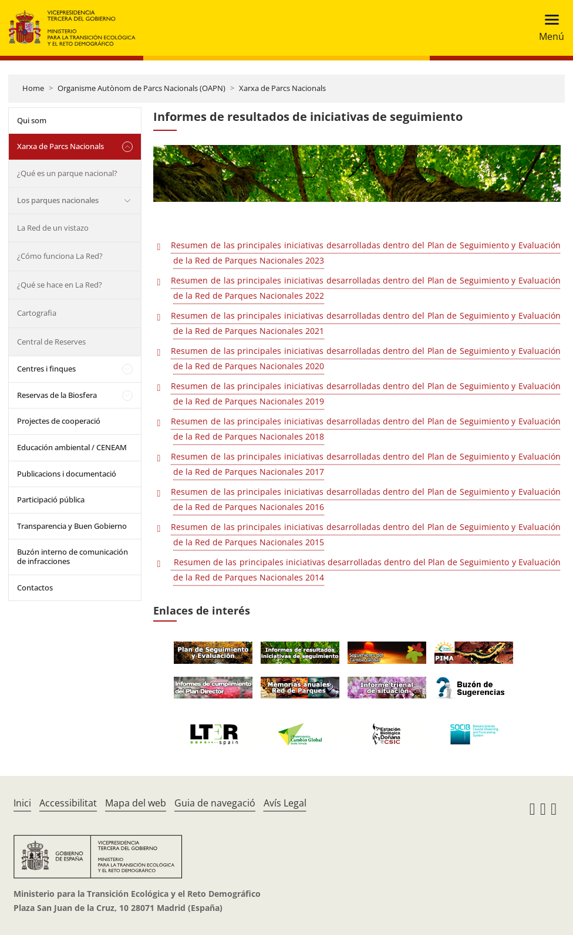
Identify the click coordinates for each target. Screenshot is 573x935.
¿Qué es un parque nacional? (67, 173)
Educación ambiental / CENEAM (72, 447)
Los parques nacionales (58, 200)
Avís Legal (285, 802)
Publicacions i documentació (66, 473)
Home (33, 88)
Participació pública (51, 499)
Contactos (35, 587)
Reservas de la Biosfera (57, 395)
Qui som (31, 120)
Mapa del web (135, 802)
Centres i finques (46, 368)
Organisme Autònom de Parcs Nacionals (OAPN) (141, 88)
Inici (22, 802)
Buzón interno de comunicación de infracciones (72, 556)
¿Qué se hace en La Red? (59, 284)
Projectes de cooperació (58, 421)
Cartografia (36, 313)
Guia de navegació (214, 802)
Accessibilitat (68, 802)
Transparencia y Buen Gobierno (72, 526)
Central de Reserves (51, 341)
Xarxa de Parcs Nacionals (282, 88)
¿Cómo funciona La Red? (60, 256)
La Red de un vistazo (53, 227)
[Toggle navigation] (548, 28)
